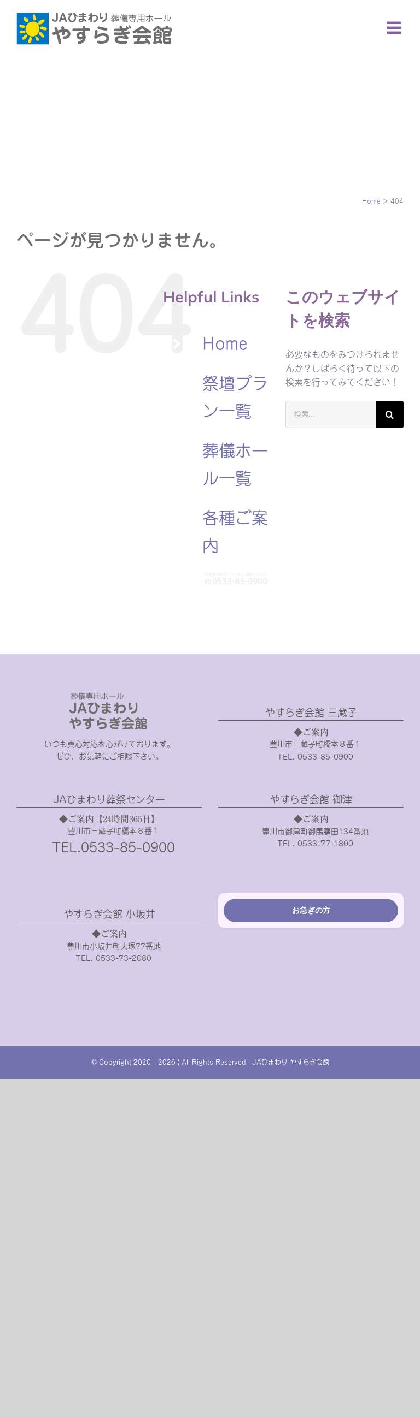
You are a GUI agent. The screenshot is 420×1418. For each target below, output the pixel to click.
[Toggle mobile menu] (395, 27)
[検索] (390, 414)
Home (225, 344)
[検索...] (330, 414)
